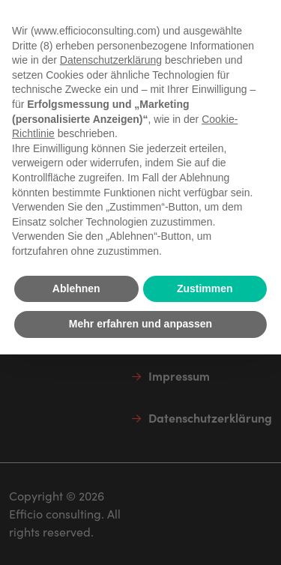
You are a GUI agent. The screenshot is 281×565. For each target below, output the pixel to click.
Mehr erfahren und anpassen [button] (140, 324)
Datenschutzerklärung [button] (111, 60)
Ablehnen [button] (76, 288)
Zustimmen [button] (205, 288)
